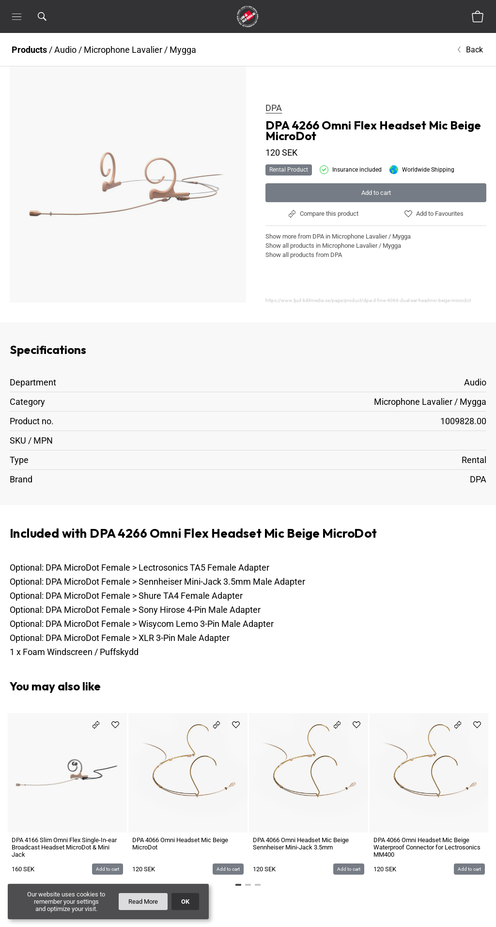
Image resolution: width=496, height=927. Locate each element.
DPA (273, 108)
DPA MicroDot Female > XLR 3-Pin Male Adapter (138, 638)
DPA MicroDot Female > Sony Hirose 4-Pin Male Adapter (153, 610)
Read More (143, 901)
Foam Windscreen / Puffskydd (81, 652)
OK (185, 901)
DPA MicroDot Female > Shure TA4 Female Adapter (144, 596)
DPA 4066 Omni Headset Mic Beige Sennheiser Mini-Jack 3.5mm (301, 843)
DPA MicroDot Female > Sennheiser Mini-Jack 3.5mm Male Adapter (175, 581)
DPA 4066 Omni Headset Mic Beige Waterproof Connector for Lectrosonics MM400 (426, 847)
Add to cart (376, 192)
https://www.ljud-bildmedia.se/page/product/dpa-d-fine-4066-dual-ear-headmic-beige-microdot (368, 300)
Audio (65, 50)
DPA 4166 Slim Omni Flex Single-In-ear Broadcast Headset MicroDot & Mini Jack (64, 847)
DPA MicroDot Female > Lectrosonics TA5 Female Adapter (157, 567)
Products (29, 50)
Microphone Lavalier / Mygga (140, 50)
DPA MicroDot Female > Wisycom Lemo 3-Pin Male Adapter (160, 624)
